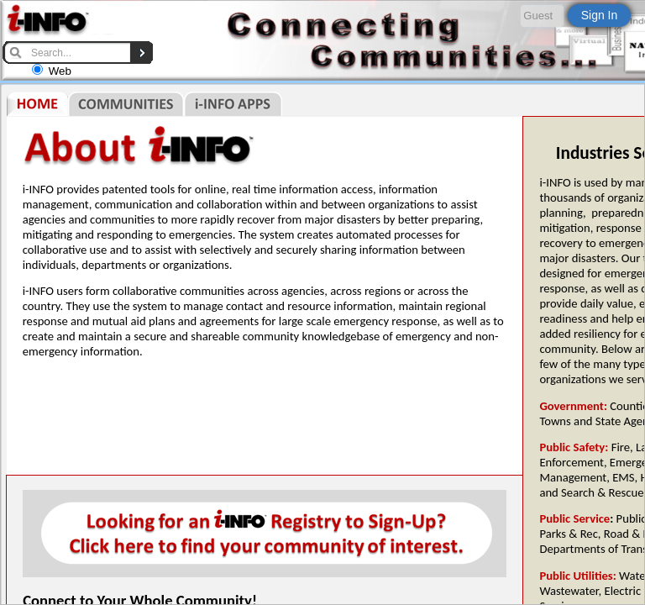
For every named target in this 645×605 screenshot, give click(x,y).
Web (60, 71)
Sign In (599, 15)
